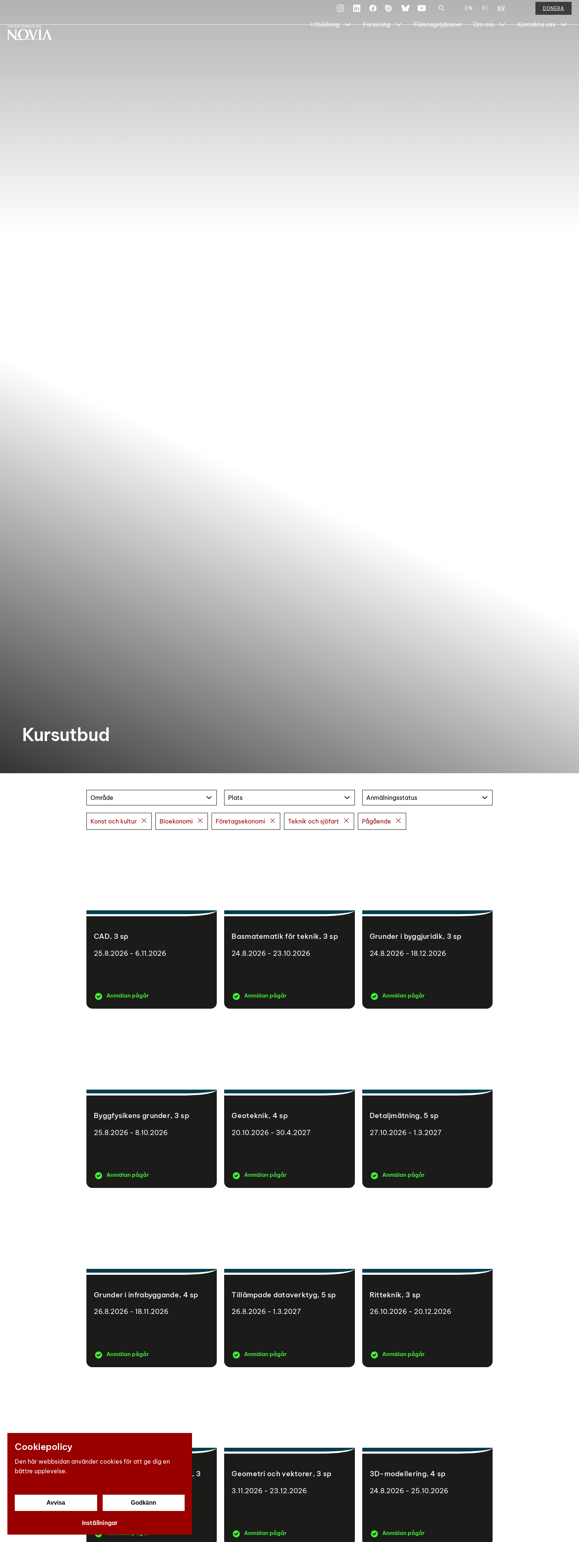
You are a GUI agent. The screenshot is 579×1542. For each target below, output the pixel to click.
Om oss (483, 43)
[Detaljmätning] (427, 1102)
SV (501, 12)
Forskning (376, 43)
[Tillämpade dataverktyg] (289, 1281)
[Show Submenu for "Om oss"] (502, 43)
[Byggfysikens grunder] (151, 1102)
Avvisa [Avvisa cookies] (56, 1502)
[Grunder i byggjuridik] (427, 923)
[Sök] (442, 12)
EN (469, 12)
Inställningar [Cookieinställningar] (100, 1522)
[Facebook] (373, 12)
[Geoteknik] (289, 1102)
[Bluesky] (405, 12)
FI (485, 12)
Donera (553, 13)
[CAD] (151, 923)
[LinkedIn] (357, 12)
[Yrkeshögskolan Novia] (36, 43)
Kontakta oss (536, 43)
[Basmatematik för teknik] (289, 923)
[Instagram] (340, 12)
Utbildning (324, 43)
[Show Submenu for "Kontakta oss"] (563, 43)
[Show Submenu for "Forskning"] (398, 43)
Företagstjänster (438, 43)
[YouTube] (422, 12)
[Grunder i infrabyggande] (151, 1281)
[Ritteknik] (427, 1281)
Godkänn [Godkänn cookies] (143, 1502)
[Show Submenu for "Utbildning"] (347, 43)
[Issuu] (389, 12)
